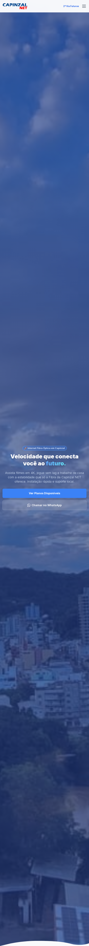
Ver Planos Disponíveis (44, 493)
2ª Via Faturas (71, 6)
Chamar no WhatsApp (44, 505)
